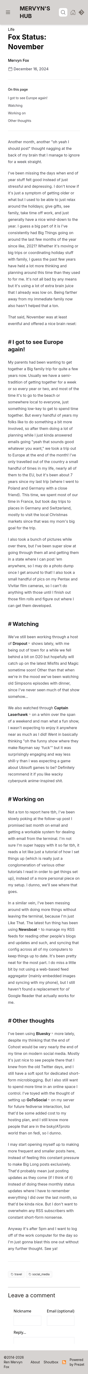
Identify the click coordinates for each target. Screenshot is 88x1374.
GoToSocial (37, 1099)
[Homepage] (73, 12)
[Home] (39, 12)
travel (16, 1274)
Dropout (20, 643)
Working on (17, 113)
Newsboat (28, 929)
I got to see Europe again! (27, 98)
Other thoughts (19, 121)
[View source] (81, 12)
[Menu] (8, 12)
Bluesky (43, 1033)
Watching (15, 105)
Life (11, 29)
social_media (39, 1274)
